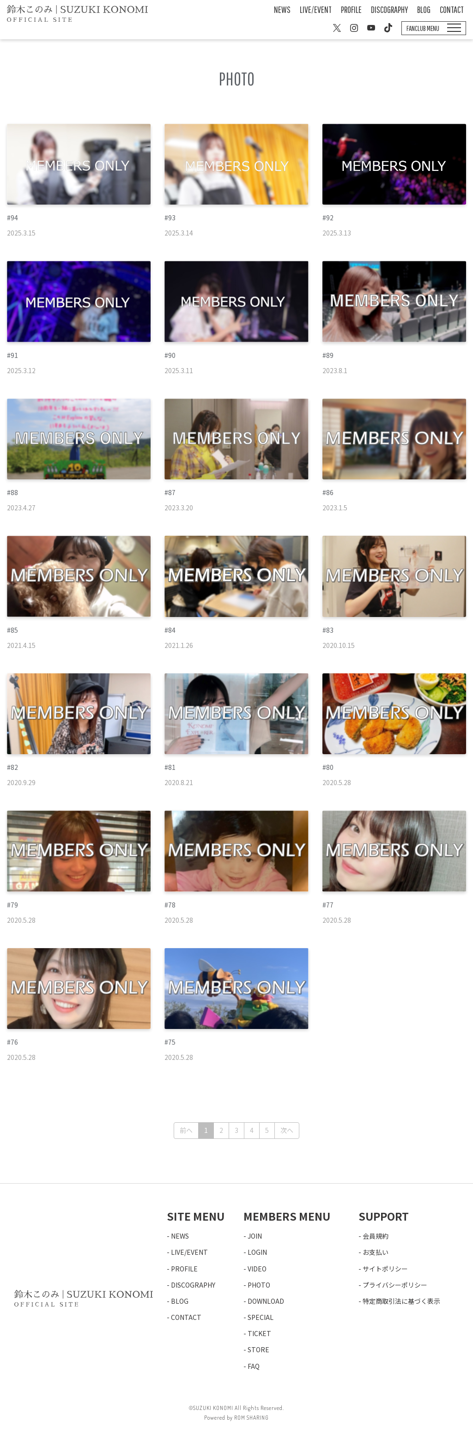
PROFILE (351, 9)
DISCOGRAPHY (389, 9)
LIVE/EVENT (316, 9)
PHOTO (259, 1284)
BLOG (424, 9)
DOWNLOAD (266, 1301)
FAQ (254, 1366)
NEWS (282, 9)
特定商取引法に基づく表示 (401, 1301)
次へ (286, 1130)
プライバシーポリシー (395, 1284)
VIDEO (257, 1268)
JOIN (255, 1235)
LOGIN (257, 1252)
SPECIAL (260, 1317)
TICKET (259, 1333)
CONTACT (452, 9)
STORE (258, 1349)
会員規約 (375, 1235)
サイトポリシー (385, 1268)
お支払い (375, 1252)
